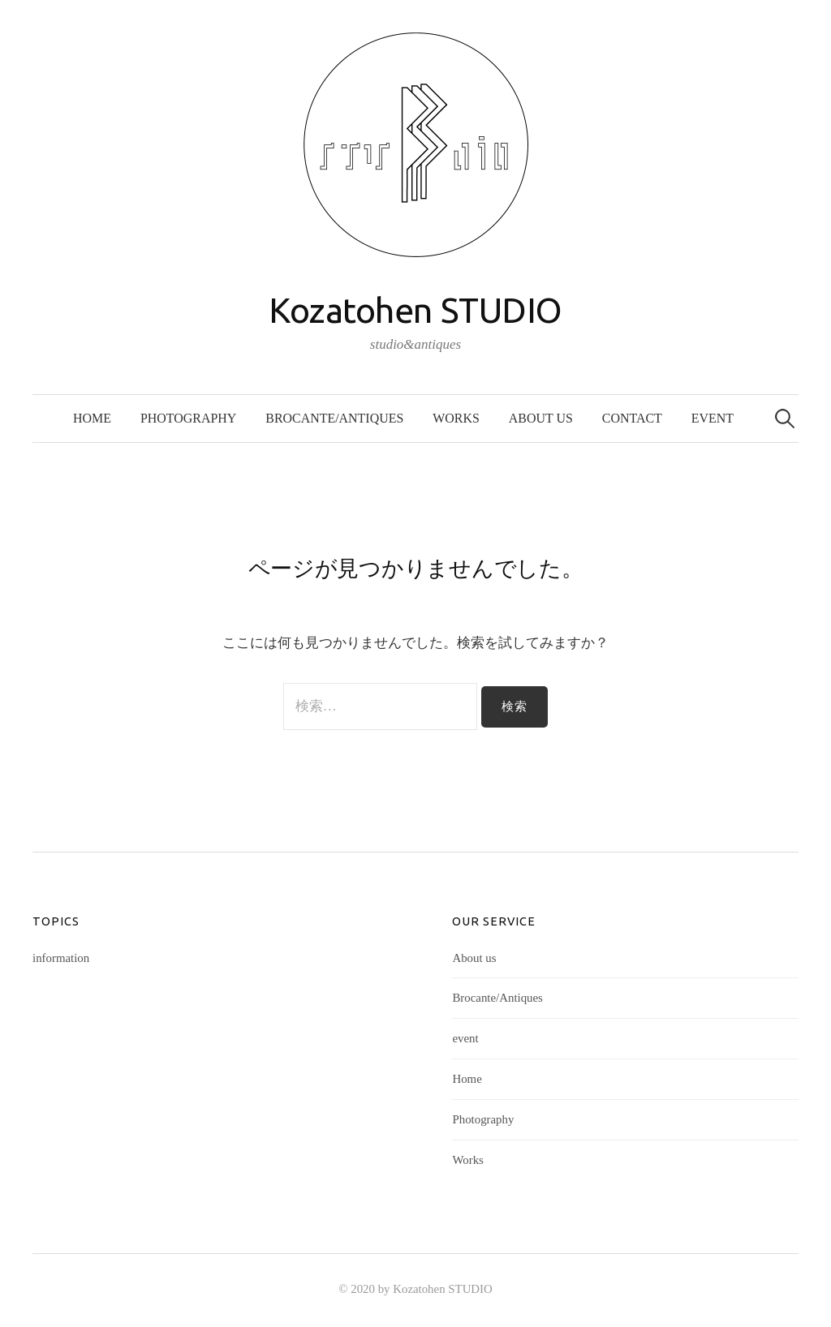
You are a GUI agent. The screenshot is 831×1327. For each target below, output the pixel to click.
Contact (632, 418)
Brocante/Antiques (334, 418)
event (712, 418)
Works (456, 418)
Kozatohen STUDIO (415, 309)
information (60, 957)
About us (541, 418)
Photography (188, 418)
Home (92, 418)
